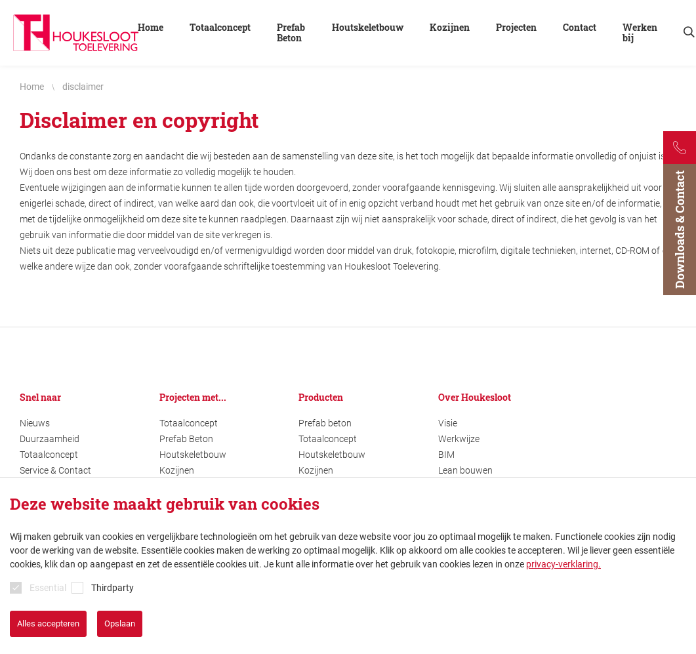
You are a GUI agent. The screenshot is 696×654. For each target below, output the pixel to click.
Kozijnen (176, 470)
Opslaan (119, 623)
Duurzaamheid (49, 439)
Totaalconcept (49, 454)
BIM (446, 454)
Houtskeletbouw (192, 454)
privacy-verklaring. (563, 564)
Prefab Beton (186, 439)
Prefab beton (325, 423)
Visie (447, 423)
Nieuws (35, 423)
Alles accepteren (48, 623)
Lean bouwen (465, 470)
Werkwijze (459, 439)
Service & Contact (55, 470)
